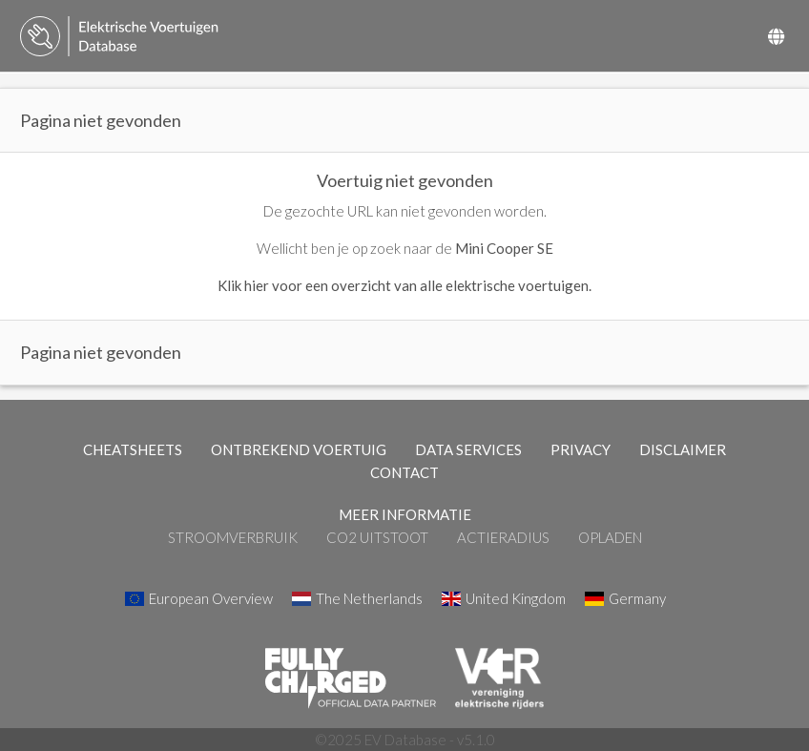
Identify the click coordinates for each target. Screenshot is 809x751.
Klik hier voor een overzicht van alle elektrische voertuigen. (404, 285)
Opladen (610, 537)
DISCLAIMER (682, 449)
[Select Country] (776, 36)
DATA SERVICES (468, 449)
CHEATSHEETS (132, 449)
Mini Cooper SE (504, 248)
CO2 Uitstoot (377, 537)
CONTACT (404, 472)
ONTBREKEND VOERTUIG (298, 449)
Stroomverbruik (233, 537)
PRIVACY (580, 449)
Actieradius (503, 537)
